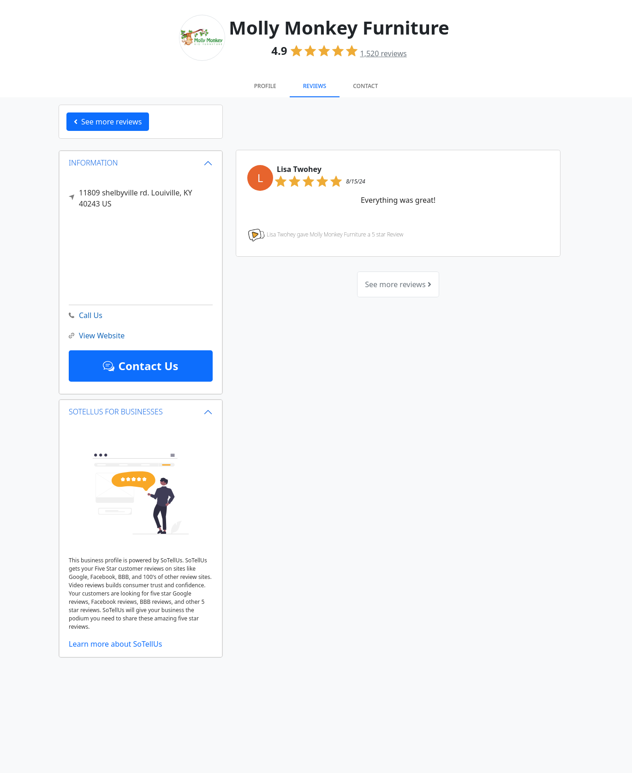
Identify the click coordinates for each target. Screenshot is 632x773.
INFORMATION (93, 163)
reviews (383, 53)
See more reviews (398, 284)
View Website (97, 335)
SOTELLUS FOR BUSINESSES (116, 412)
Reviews (314, 86)
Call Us (85, 315)
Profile (265, 86)
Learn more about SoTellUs (115, 644)
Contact (365, 86)
